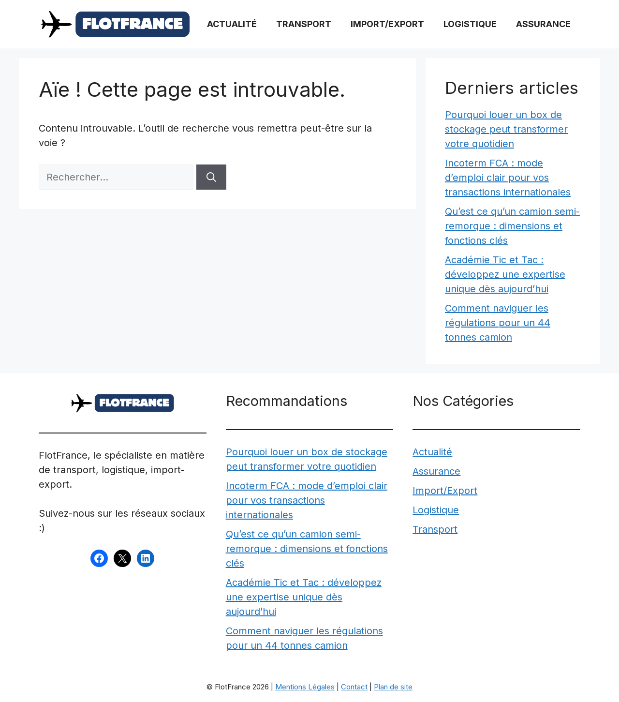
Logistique (470, 24)
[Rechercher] (211, 177)
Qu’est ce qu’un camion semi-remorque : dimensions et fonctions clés (512, 226)
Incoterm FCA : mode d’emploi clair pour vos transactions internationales (508, 177)
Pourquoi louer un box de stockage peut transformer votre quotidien (506, 129)
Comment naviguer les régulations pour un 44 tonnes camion (497, 322)
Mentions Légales (305, 686)
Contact (354, 686)
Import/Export (387, 24)
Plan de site (393, 686)
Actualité (232, 24)
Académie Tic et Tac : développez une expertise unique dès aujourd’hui (505, 274)
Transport (303, 24)
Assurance (543, 24)
